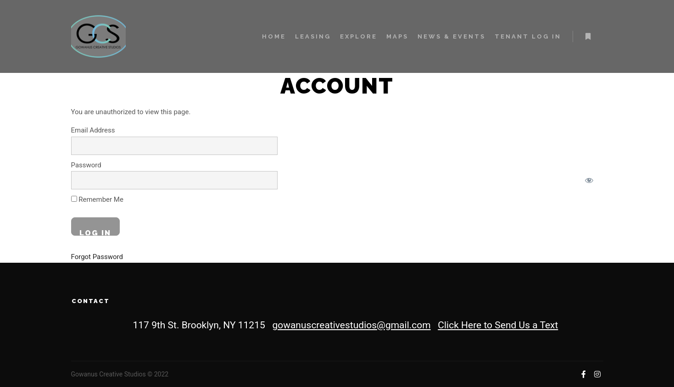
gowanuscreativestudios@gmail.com (351, 325)
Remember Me (97, 199)
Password (86, 165)
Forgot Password (97, 257)
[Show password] (589, 180)
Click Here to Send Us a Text (498, 325)
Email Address (93, 130)
